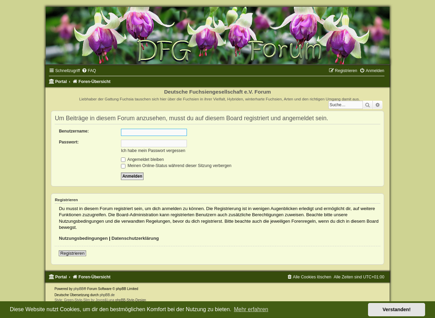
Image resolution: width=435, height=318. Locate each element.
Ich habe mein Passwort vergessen (153, 150)
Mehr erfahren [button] (251, 309)
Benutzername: (74, 131)
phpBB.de (107, 295)
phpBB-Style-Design (130, 300)
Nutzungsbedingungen (83, 238)
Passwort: (69, 142)
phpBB (78, 289)
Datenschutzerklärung (135, 238)
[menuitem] (89, 70)
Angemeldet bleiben (142, 159)
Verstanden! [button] (397, 309)
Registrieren (72, 253)
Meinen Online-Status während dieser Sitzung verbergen (176, 165)
